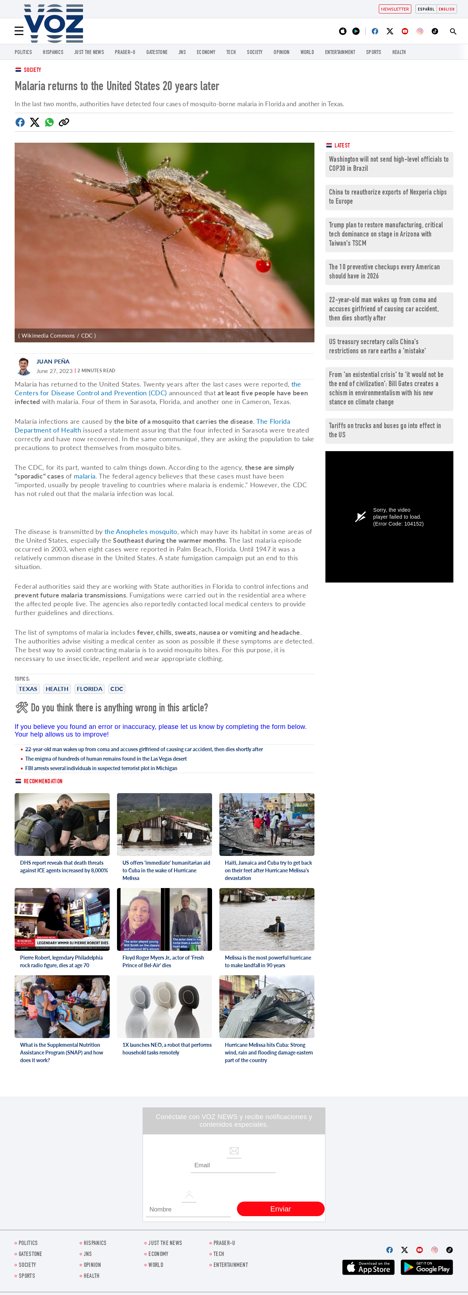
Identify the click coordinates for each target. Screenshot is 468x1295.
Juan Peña (53, 361)
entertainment (340, 52)
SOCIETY (255, 52)
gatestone (156, 52)
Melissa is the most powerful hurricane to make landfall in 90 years (268, 961)
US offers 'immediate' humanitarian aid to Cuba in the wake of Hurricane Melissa (166, 870)
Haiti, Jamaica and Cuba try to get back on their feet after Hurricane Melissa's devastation (268, 870)
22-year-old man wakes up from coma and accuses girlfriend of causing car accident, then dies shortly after (144, 749)
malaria (84, 476)
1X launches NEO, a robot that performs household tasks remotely (167, 1049)
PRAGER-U (125, 52)
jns (182, 52)
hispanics (53, 52)
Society (32, 71)
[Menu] (19, 31)
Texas (28, 688)
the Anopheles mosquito (141, 531)
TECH (231, 52)
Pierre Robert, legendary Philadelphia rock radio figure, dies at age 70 (61, 961)
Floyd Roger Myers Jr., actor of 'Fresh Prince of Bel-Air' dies (163, 961)
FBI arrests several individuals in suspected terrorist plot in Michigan (101, 768)
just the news (89, 52)
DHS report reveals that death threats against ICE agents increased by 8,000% (64, 866)
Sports (373, 52)
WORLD (307, 52)
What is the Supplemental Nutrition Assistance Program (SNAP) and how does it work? (61, 1052)
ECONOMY (206, 52)
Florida (89, 688)
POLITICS (23, 52)
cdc (116, 688)
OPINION (281, 52)
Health (399, 52)
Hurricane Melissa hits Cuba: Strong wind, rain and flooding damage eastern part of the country (269, 1052)
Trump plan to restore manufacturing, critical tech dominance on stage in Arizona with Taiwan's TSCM (386, 235)
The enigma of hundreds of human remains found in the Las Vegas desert (106, 759)
